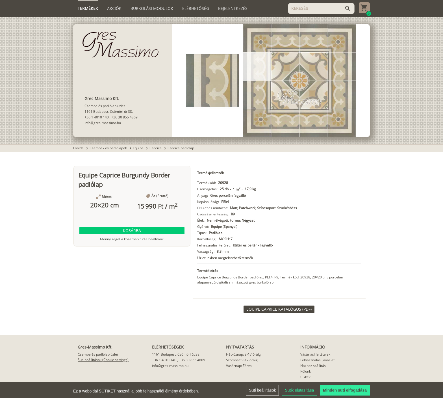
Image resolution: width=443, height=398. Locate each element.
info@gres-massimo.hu (102, 122)
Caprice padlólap (181, 148)
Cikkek (305, 377)
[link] (279, 309)
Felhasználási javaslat (317, 360)
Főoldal (78, 148)
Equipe (138, 148)
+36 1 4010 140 (96, 117)
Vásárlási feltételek (315, 354)
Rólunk (305, 371)
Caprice (155, 148)
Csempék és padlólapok (109, 148)
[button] (131, 230)
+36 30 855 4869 (124, 117)
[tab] (88, 8)
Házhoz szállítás (313, 365)
